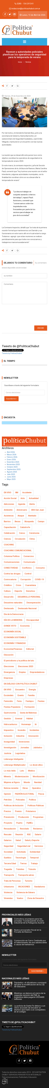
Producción (23, 817)
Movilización (39, 776)
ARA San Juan (37, 510)
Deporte (18, 591)
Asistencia (8, 516)
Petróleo (8, 800)
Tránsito (32, 869)
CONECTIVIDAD (11, 568)
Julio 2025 (11, 474)
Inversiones (24, 742)
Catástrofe (25, 527)
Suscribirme (11, 399)
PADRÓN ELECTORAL (24, 794)
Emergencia (9, 672)
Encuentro (20, 689)
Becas (17, 521)
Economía (25, 626)
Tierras (23, 863)
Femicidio (8, 701)
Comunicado (29, 562)
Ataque (21, 516)
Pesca (41, 794)
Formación (30, 707)
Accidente (26, 492)
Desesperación (34, 602)
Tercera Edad (10, 863)
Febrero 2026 (12, 457)
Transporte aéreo (26, 875)
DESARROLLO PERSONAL (29, 597)
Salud (18, 840)
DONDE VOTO (10, 626)
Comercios (29, 556)
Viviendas (8, 898)
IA (36, 724)
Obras (25, 788)
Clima (32, 539)
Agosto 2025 (12, 472)
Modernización (22, 776)
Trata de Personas (12, 881)
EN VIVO (7, 492)
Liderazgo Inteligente (13, 759)
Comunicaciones (11, 562)
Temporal (34, 858)
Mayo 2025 (11, 479)
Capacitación (10, 527)
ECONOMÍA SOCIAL (12, 631)
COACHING (9, 545)
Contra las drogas (12, 573)
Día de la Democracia (13, 614)
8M (16, 492)
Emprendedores (37, 672)
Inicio (20, 62)
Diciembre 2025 (13, 462)
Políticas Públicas (36, 805)
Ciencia (7, 539)
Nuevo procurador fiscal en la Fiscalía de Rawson (27, 931)
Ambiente (8, 510)
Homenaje (26, 724)
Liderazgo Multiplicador (15, 765)
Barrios (7, 521)
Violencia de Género (25, 892)
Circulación (20, 539)
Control (28, 573)
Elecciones (9, 666)
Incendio (22, 730)
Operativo (36, 788)
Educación (8, 655)
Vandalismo (39, 886)
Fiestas (41, 701)
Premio (18, 811)
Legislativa (20, 753)
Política (32, 800)
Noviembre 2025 (13, 464)
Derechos (30, 591)
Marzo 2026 (11, 455)
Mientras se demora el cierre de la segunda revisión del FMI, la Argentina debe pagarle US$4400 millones (29, 996)
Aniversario (22, 510)
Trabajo (34, 863)
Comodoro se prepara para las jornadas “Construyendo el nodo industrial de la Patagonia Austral (29, 921)
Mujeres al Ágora (12, 782)
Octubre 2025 (12, 467)
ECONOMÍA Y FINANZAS (15, 643)
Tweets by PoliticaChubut (12, 353)
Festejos (30, 701)
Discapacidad (32, 620)
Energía (32, 689)
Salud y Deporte (32, 840)
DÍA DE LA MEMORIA (13, 620)
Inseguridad (9, 742)
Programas (38, 817)
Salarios (7, 840)
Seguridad (8, 846)
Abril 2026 (11, 452)
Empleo (22, 672)
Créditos (8, 585)
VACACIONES (24, 886)
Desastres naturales (13, 602)
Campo (41, 521)
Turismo (28, 881)
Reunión (19, 834)
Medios (31, 771)
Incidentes (34, 730)
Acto (23, 498)
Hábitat (29, 718)
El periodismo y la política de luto (19, 660)
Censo (22, 533)
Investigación (10, 747)
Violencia (8, 892)
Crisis (18, 585)
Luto (22, 771)
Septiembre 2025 (14, 469)
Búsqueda (29, 521)
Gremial (18, 718)
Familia (31, 695)
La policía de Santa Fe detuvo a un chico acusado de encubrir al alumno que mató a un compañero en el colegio (30, 1009)
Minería (7, 776)
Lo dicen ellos (36, 765)
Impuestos (9, 730)
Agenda (21, 504)
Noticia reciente (11, 788)
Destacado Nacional (27, 608)
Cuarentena (30, 585)
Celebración (9, 533)
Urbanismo (9, 886)
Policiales (20, 800)
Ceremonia (34, 533)
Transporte (9, 875)
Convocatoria (10, 579)
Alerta (32, 504)
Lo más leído (10, 771)
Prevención (9, 817)
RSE (29, 834)
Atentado (32, 516)
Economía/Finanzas (13, 649)
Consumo (40, 568)
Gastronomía (10, 713)
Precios (7, 811)
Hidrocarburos (10, 724)
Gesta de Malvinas (28, 713)
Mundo (27, 782)
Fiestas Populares (12, 707)
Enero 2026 (11, 460)
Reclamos (37, 829)
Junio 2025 (11, 477)
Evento (21, 695)
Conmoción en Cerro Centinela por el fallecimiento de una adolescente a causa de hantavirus (30, 942)
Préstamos (31, 811)
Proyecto (8, 823)
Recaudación (10, 829)
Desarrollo (9, 597)
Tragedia (8, 869)
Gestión (7, 718)
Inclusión (8, 736)
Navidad (38, 782)
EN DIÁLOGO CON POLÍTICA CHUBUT (20, 684)
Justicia (7, 753)
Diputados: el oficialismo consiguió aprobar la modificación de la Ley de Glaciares (30, 984)
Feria (19, 701)
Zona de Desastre (35, 898)
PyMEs (30, 823)
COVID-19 (39, 579)
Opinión (7, 794)
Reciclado (24, 829)
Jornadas (24, 747)
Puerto (19, 823)
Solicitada (21, 852)
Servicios (38, 846)
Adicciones (9, 504)
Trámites (20, 869)
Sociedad (8, 852)
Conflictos (27, 568)
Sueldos (7, 858)
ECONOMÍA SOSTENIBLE (15, 637)
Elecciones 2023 (25, 666)
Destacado (9, 608)
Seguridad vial (23, 846)
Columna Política (11, 556)
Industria (20, 736)
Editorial (30, 649)
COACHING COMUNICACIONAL (18, 550)
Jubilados (37, 747)
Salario (38, 834)
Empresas (8, 678)
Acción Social (10, 498)
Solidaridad (35, 852)
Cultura (7, 591)
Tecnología (20, 858)
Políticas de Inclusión (13, 805)
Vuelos (20, 898)
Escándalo (8, 695)
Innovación (33, 736)
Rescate (7, 834)
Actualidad (34, 498)
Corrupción (25, 579)
